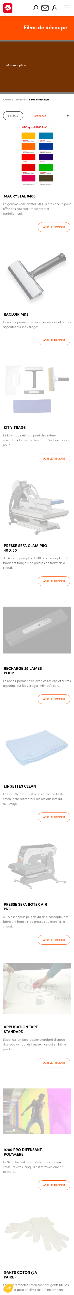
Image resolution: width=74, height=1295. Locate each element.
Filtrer (13, 116)
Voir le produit (54, 227)
